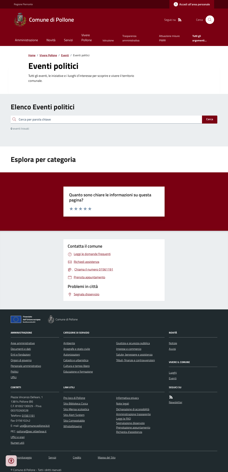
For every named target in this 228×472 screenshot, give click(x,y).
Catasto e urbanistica (75, 360)
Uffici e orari (18, 437)
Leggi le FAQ (123, 418)
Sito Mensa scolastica (76, 409)
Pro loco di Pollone (74, 398)
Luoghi (173, 372)
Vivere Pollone (86, 37)
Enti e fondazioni (20, 354)
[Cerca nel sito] (208, 19)
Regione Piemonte (23, 4)
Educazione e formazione (78, 371)
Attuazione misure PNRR (169, 38)
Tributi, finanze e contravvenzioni (135, 360)
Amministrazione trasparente (133, 414)
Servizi (68, 40)
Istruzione (108, 40)
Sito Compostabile (74, 420)
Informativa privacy (127, 398)
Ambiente (69, 343)
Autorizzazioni (71, 354)
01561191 (28, 415)
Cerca (209, 119)
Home (31, 55)
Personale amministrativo (26, 366)
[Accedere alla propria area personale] (191, 4)
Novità (50, 40)
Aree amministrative (23, 343)
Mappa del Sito (106, 457)
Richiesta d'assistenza (129, 432)
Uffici (14, 377)
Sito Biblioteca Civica (75, 403)
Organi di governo (21, 360)
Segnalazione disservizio (130, 423)
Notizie (173, 343)
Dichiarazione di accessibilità (132, 409)
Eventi (65, 55)
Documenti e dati (21, 349)
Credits (77, 457)
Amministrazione (26, 40)
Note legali (122, 403)
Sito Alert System (73, 415)
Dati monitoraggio (21, 457)
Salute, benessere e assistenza (134, 354)
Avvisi (172, 349)
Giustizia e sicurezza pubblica (133, 343)
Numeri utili (17, 443)
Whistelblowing (72, 426)
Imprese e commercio (128, 349)
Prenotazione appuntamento (133, 427)
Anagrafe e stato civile (76, 349)
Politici (14, 371)
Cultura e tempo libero (76, 366)
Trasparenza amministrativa (130, 38)
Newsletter (175, 402)
